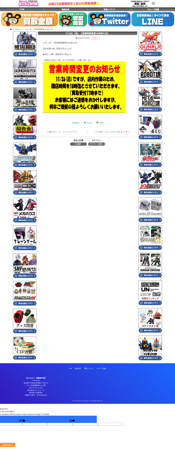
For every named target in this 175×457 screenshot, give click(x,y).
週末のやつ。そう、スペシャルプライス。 (64, 132)
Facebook (75, 123)
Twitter (88, 123)
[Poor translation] (72, 419)
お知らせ (95, 38)
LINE (99, 123)
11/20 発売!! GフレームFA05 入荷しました (111, 132)
